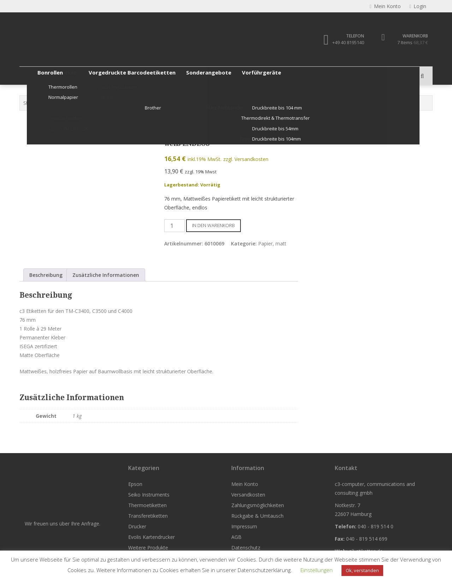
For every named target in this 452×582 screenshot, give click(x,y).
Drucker (225, 75)
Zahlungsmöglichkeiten (257, 505)
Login (417, 6)
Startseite (34, 103)
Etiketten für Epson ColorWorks (104, 103)
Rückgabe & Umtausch (257, 515)
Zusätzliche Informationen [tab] (105, 275)
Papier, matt (242, 103)
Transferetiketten (182, 75)
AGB (236, 537)
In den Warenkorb (213, 225)
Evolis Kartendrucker (272, 75)
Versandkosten (248, 494)
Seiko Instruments (75, 75)
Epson (33, 75)
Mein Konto (244, 484)
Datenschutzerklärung (264, 570)
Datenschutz (245, 547)
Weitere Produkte (329, 75)
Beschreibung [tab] (46, 275)
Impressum (244, 526)
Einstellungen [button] (317, 570)
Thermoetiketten (129, 75)
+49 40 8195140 (348, 42)
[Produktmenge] (174, 225)
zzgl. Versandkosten (245, 159)
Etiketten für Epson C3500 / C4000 (184, 103)
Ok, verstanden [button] (362, 570)
